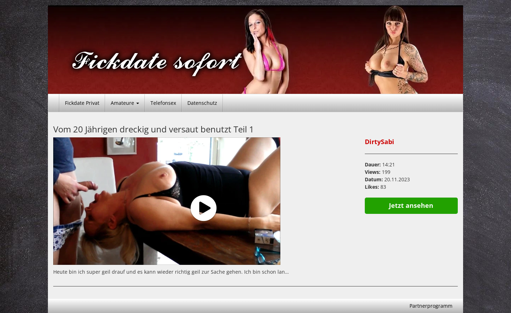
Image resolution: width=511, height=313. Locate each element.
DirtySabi (379, 141)
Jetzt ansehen (411, 205)
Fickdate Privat (82, 102)
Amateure (125, 102)
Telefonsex (163, 102)
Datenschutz (202, 102)
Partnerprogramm (431, 305)
